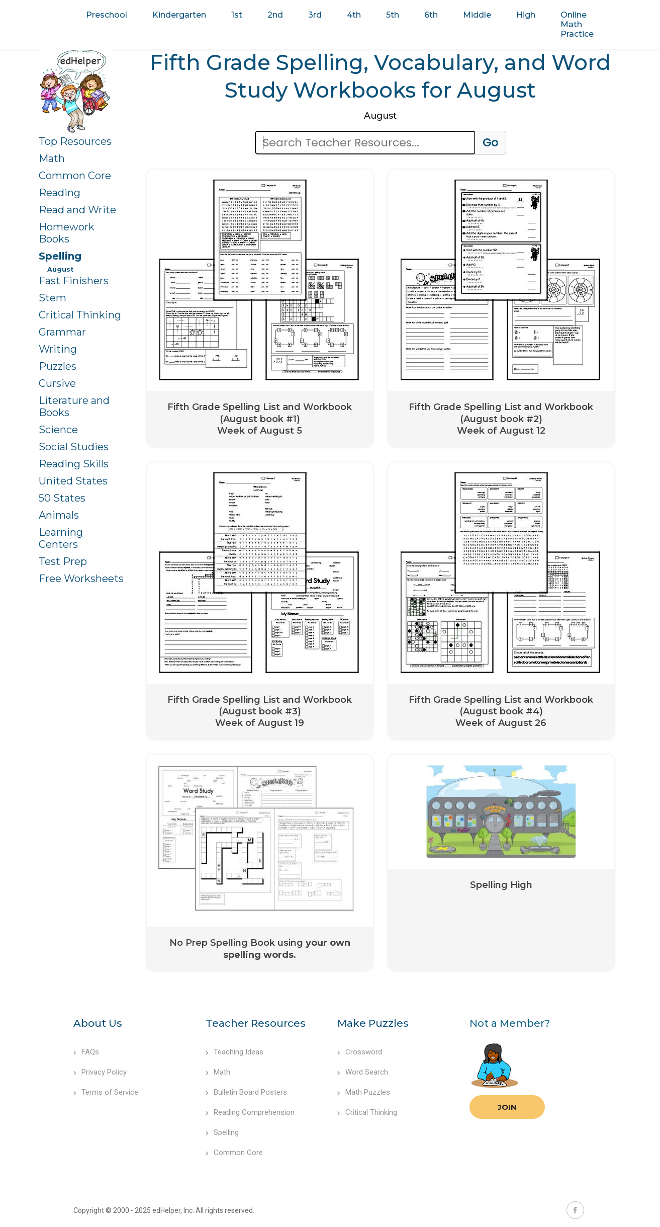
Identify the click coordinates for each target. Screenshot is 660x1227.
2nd (275, 15)
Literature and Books (74, 406)
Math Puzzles (363, 1092)
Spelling (60, 256)
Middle (477, 15)
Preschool (106, 15)
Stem (52, 298)
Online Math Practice (577, 24)
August (60, 269)
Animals (59, 515)
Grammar (62, 332)
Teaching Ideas (234, 1051)
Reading (59, 193)
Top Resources (75, 141)
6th (431, 15)
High (525, 15)
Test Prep (63, 561)
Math (52, 158)
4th (354, 15)
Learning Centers (61, 538)
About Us (97, 1023)
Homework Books (67, 233)
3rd (315, 15)
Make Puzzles (373, 1023)
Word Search (362, 1072)
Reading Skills (74, 464)
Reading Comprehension (250, 1112)
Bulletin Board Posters (246, 1092)
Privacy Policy (100, 1072)
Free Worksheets (81, 578)
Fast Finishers (74, 281)
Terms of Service (105, 1092)
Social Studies (74, 447)
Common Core (75, 176)
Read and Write (77, 210)
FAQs (86, 1051)
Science (58, 430)
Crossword (359, 1051)
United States (73, 481)
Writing (58, 349)
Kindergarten (179, 15)
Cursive (57, 383)
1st (236, 15)
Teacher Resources (256, 1023)
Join (507, 1107)
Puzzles (57, 366)
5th (392, 15)
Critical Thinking (80, 315)
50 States (62, 498)
